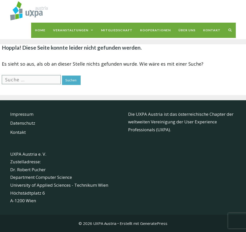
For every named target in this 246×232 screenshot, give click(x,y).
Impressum (21, 114)
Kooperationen (155, 30)
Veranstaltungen (75, 30)
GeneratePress (153, 223)
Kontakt (211, 30)
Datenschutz (22, 123)
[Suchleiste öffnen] (230, 30)
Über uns (186, 30)
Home (40, 30)
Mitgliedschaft (116, 30)
